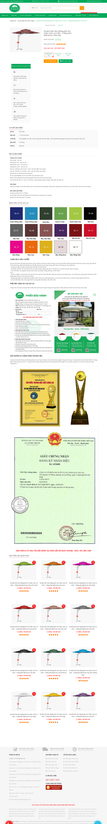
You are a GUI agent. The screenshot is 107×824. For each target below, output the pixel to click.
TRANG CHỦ (5, 15)
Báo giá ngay (66, 61)
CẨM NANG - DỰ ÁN (80, 15)
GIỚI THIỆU (14, 15)
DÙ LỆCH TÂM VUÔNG (26, 15)
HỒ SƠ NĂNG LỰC (94, 15)
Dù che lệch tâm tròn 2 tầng (26, 20)
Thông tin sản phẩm (50, 25)
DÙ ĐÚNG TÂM (52, 15)
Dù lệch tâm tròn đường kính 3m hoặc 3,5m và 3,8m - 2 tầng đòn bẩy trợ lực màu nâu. (61, 20)
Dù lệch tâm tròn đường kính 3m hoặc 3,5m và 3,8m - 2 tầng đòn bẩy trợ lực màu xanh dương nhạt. (83, 673)
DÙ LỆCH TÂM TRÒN (40, 15)
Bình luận (60, 25)
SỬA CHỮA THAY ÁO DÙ (66, 15)
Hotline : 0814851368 (24, 588)
